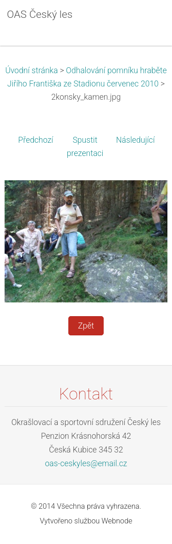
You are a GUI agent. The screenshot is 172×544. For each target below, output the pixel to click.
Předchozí (35, 140)
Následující (135, 140)
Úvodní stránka (31, 70)
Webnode (116, 521)
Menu (147, 20)
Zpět (86, 325)
